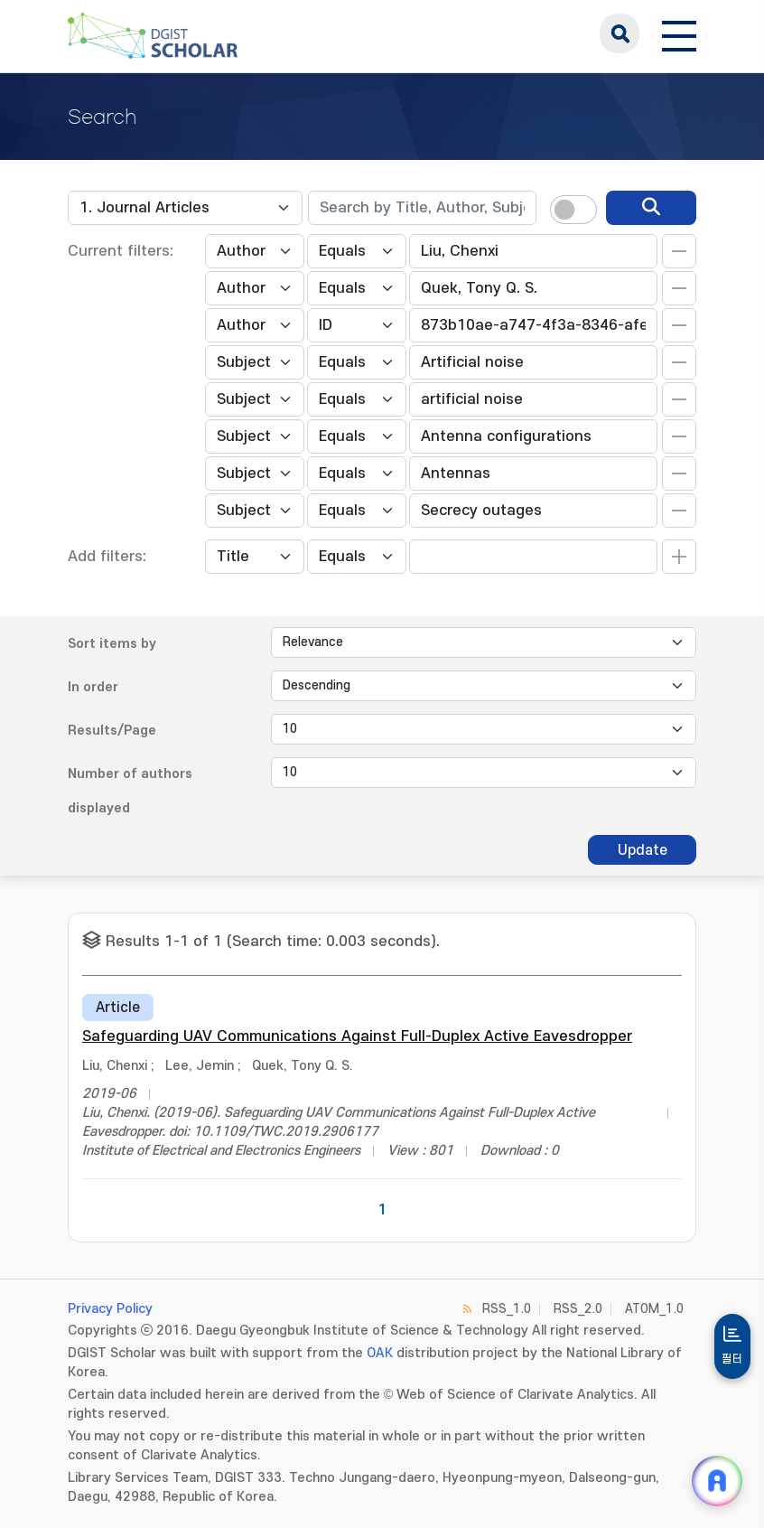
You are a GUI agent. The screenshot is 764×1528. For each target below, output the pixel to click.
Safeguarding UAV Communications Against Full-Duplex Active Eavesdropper (357, 1036)
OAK (380, 1353)
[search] (651, 208)
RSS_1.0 (506, 1309)
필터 (732, 1359)
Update (642, 850)
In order (93, 687)
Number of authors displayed (130, 791)
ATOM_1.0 (654, 1309)
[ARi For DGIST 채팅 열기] (717, 1481)
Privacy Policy (110, 1309)
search (619, 33)
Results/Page (112, 730)
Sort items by (112, 644)
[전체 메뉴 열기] (679, 33)
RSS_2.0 (578, 1309)
